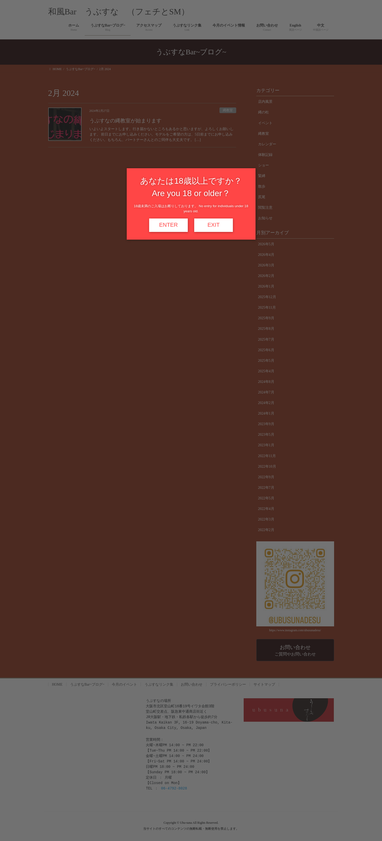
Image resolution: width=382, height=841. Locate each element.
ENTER (168, 225)
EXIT (213, 225)
